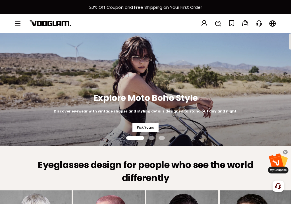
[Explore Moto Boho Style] (145, 89)
